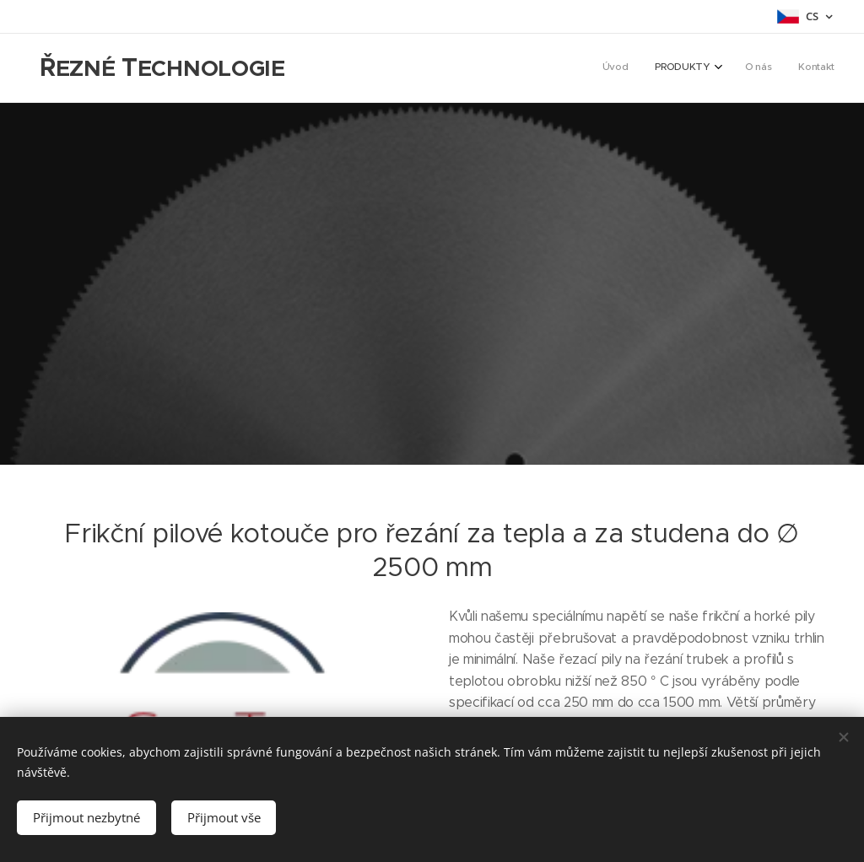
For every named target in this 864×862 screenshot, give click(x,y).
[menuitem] (750, 68)
